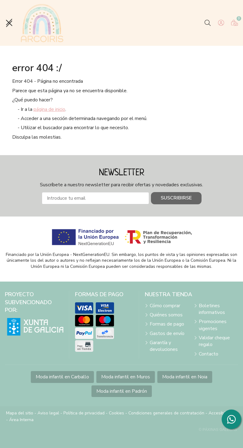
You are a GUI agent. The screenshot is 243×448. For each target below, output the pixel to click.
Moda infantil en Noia (184, 376)
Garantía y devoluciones (164, 346)
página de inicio (49, 109)
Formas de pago (167, 324)
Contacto (208, 354)
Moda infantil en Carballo (62, 376)
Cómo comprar (165, 305)
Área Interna (21, 420)
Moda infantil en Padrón (121, 391)
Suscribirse (176, 198)
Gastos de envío (167, 333)
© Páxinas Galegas (218, 430)
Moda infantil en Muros (125, 376)
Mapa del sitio (19, 413)
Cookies (116, 413)
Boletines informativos (212, 309)
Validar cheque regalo (214, 341)
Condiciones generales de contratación (166, 413)
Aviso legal (48, 413)
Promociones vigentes (213, 325)
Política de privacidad (84, 413)
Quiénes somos (166, 314)
